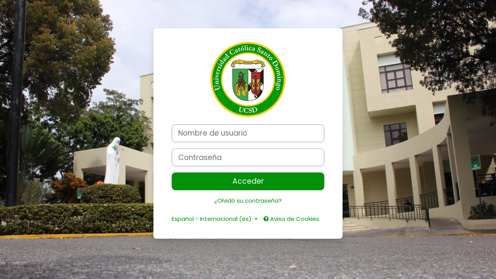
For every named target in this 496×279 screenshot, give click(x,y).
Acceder (248, 181)
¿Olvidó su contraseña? (248, 200)
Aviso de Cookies (291, 219)
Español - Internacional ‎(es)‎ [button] (212, 219)
